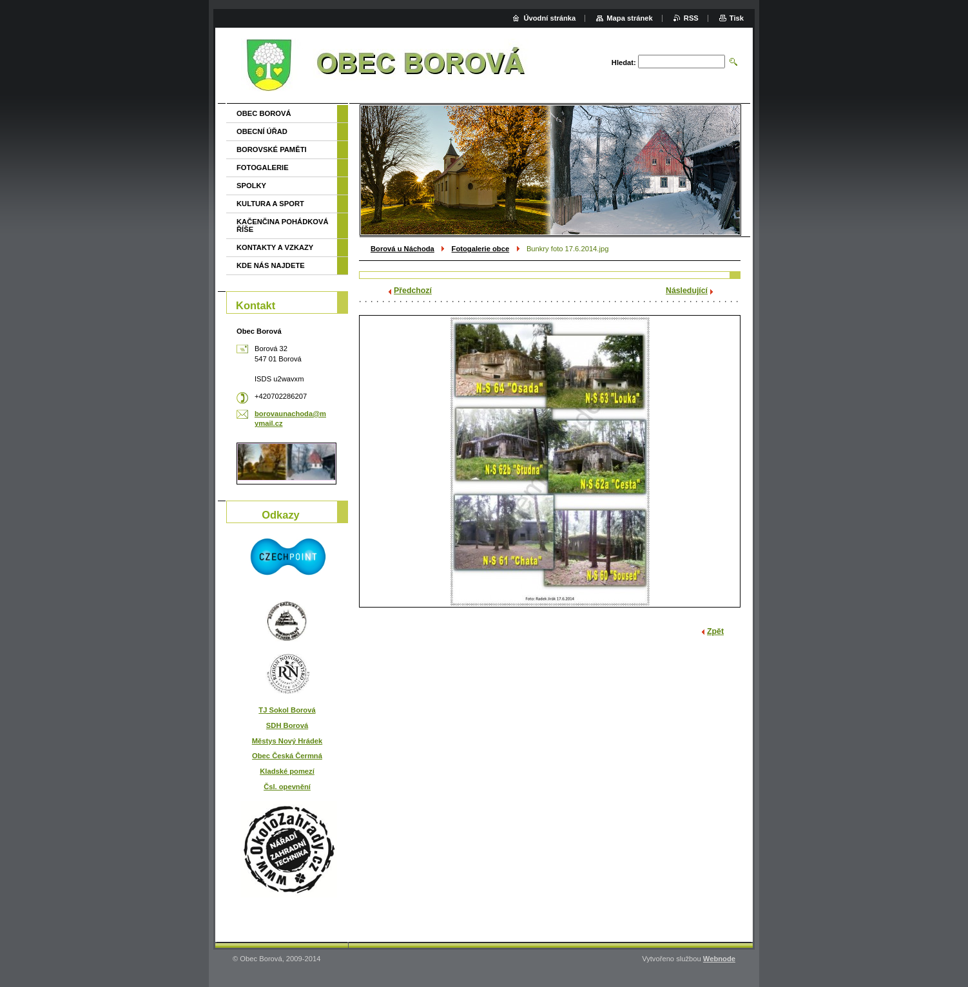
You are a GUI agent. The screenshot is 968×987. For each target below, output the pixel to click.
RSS (691, 18)
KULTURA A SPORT (270, 203)
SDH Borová (287, 725)
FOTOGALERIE (263, 167)
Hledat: (624, 62)
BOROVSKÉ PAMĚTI (272, 149)
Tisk (737, 18)
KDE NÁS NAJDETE (271, 265)
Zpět (715, 631)
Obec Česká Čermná (287, 756)
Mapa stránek (629, 18)
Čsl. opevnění (287, 787)
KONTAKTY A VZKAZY (275, 247)
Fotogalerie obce (481, 249)
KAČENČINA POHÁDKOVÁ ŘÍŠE (283, 225)
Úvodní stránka (549, 18)
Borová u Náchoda (402, 249)
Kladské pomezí (287, 771)
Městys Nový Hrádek (287, 741)
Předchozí (413, 290)
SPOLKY (251, 185)
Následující (687, 290)
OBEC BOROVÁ (264, 113)
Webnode (719, 959)
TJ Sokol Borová (286, 710)
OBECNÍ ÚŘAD (262, 131)
